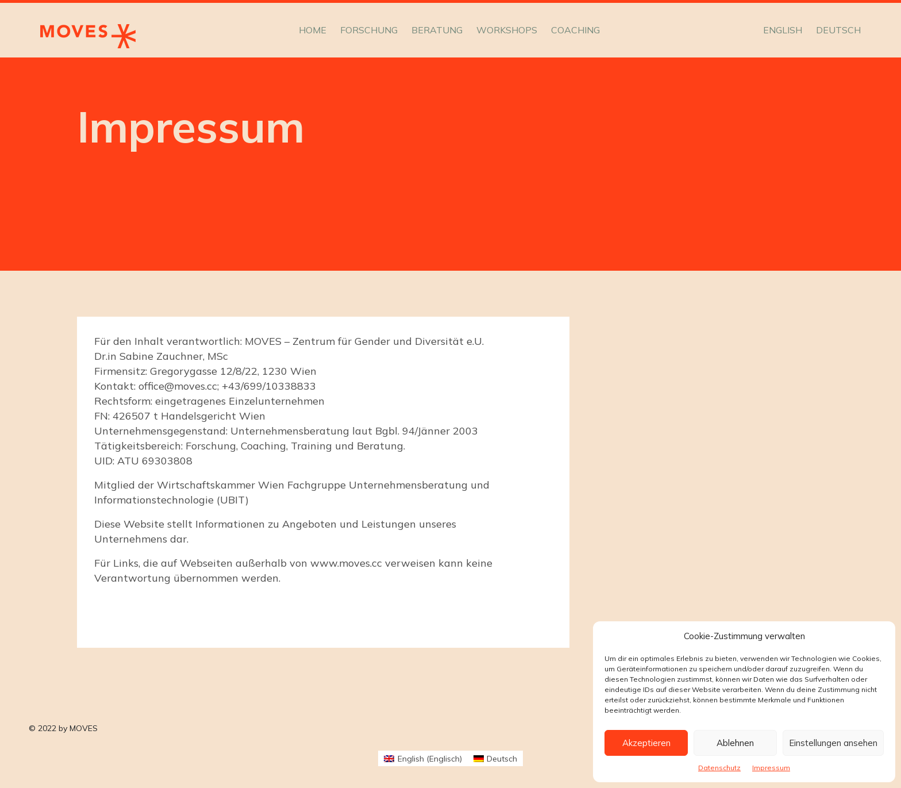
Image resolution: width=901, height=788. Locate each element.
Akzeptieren (646, 742)
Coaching (575, 30)
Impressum (771, 767)
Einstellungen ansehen (833, 742)
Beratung (437, 30)
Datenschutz (719, 767)
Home (312, 30)
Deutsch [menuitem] (502, 759)
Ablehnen (735, 742)
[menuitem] (782, 30)
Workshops (506, 30)
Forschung (369, 30)
